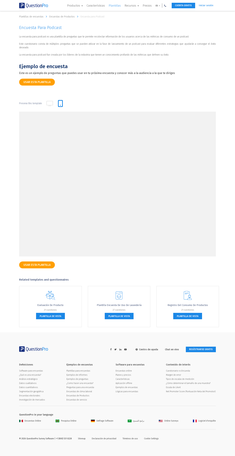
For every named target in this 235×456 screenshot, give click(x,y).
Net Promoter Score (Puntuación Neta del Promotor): (191, 391)
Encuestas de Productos (64, 16)
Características (95, 5)
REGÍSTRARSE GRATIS (200, 349)
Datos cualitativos (27, 383)
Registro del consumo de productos (188, 305)
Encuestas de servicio (76, 400)
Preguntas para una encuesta (80, 387)
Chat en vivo (171, 349)
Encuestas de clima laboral (79, 391)
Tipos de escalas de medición (180, 379)
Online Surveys (168, 421)
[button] (164, 5)
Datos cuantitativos (28, 387)
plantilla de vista (50, 316)
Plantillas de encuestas (34, 16)
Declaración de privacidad (104, 438)
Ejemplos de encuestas (127, 387)
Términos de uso (130, 438)
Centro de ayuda (146, 349)
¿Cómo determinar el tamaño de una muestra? (188, 383)
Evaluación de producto (50, 305)
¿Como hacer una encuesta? (79, 383)
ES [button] (156, 5)
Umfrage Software (102, 421)
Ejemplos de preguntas (77, 379)
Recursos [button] (130, 5)
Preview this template (30, 103)
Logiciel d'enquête (204, 421)
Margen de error (173, 375)
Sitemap (82, 438)
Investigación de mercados (32, 400)
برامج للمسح (136, 421)
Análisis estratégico (28, 379)
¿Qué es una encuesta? (30, 375)
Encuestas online (124, 371)
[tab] (60, 103)
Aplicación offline (124, 383)
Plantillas (114, 5)
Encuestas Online (30, 421)
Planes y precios (123, 375)
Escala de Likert (173, 387)
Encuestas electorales (29, 395)
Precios (146, 5)
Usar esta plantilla (37, 82)
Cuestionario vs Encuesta (178, 371)
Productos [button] (73, 5)
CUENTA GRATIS (183, 5)
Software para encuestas (31, 371)
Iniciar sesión (206, 5)
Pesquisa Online (66, 421)
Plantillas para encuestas (78, 371)
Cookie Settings (151, 438)
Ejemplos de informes (76, 375)
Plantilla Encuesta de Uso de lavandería (119, 305)
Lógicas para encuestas (127, 391)
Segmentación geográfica (31, 391)
